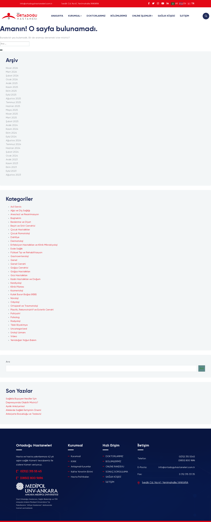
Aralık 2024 (12, 125)
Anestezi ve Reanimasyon (25, 214)
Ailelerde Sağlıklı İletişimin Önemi (23, 410)
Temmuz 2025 (13, 102)
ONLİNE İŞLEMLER (141, 16)
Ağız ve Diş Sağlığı (20, 211)
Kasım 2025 (12, 87)
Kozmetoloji (17, 291)
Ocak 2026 (12, 79)
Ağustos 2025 (13, 99)
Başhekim (16, 218)
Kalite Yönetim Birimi (82, 472)
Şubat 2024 (12, 152)
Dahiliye (15, 237)
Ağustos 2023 (13, 175)
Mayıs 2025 (12, 110)
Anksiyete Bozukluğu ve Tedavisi (23, 414)
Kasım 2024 (12, 129)
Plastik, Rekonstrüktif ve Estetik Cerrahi (32, 310)
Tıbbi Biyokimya (19, 325)
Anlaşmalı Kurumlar (81, 467)
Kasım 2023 (12, 163)
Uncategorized (19, 329)
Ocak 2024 (12, 156)
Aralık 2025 (12, 83)
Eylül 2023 (11, 171)
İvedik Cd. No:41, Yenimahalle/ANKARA (165, 482)
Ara (8, 362)
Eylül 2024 (11, 137)
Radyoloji (16, 321)
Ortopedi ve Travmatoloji (24, 306)
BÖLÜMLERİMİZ (118, 16)
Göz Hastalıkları (19, 275)
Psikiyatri (15, 313)
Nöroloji (15, 298)
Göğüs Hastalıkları (20, 272)
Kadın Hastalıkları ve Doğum (25, 279)
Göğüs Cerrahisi (19, 268)
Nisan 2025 (12, 114)
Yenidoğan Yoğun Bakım (23, 340)
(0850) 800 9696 (31, 478)
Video (14, 336)
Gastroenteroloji (20, 256)
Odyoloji (15, 302)
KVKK (73, 461)
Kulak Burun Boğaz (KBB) (24, 294)
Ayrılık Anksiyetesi (15, 406)
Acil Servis (16, 207)
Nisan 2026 (12, 68)
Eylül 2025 (11, 95)
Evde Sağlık (17, 249)
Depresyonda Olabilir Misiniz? (22, 402)
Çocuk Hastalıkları (20, 230)
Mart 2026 (11, 72)
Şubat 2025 (12, 121)
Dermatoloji (17, 241)
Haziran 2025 (13, 106)
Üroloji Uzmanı (18, 333)
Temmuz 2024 (13, 144)
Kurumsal (76, 456)
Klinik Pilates (17, 287)
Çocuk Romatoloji (20, 233)
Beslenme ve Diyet (21, 222)
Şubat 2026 (12, 76)
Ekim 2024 (11, 133)
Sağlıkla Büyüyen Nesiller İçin (21, 399)
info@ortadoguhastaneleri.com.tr (36, 4)
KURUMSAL (74, 16)
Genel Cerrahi (18, 264)
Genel (14, 260)
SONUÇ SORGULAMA (117, 472)
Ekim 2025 (11, 91)
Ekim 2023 (11, 167)
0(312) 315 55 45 (30, 471)
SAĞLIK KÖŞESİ (166, 16)
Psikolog (15, 317)
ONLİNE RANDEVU (115, 467)
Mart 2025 (11, 118)
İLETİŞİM (184, 16)
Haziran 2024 (13, 148)
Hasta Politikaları (80, 477)
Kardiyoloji (16, 283)
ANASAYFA (57, 16)
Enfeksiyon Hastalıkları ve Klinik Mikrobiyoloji (34, 245)
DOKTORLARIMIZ (96, 16)
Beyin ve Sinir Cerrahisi (23, 226)
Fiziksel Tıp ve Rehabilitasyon (26, 252)
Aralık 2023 (12, 160)
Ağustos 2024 (13, 140)
